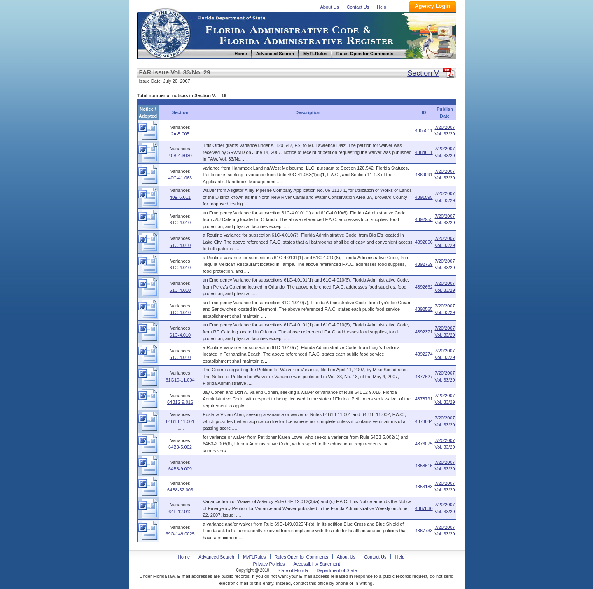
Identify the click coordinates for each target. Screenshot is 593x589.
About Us (329, 7)
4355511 (424, 130)
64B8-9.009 (180, 468)
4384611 (424, 152)
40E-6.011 (180, 197)
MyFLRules (254, 556)
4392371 (424, 331)
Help (381, 7)
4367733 (424, 530)
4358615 (424, 465)
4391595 (424, 197)
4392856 (424, 242)
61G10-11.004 (180, 379)
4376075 (424, 443)
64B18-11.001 (180, 421)
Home (165, 32)
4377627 (424, 376)
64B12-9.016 (180, 402)
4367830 (424, 508)
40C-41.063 (180, 177)
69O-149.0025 (180, 533)
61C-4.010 (180, 222)
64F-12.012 (179, 511)
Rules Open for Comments (301, 556)
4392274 (424, 354)
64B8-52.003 (180, 489)
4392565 (424, 309)
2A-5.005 (180, 133)
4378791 (424, 398)
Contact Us (358, 7)
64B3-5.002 (180, 447)
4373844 (424, 421)
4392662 (424, 286)
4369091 (424, 174)
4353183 (424, 486)
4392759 (424, 264)
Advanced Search (216, 556)
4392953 (424, 219)
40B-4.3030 (180, 155)
